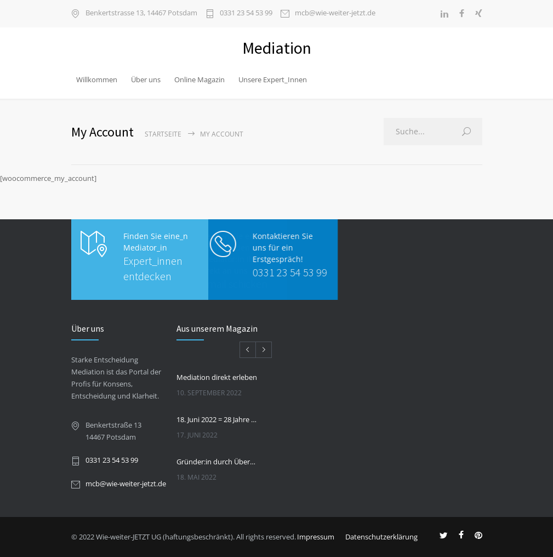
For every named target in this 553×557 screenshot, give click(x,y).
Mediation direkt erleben (216, 377)
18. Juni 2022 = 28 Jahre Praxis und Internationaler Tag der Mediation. (217, 419)
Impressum (315, 537)
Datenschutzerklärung (381, 537)
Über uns (146, 79)
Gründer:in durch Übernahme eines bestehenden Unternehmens (217, 462)
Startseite (163, 134)
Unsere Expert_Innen (272, 79)
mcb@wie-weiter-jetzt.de (335, 13)
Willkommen (96, 79)
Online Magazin (199, 79)
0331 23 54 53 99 (246, 13)
